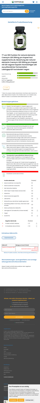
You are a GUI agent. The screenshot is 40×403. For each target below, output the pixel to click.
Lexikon (5, 347)
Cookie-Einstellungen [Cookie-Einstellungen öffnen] (8, 377)
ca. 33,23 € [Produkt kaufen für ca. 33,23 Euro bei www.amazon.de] (6, 87)
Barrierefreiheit (7, 372)
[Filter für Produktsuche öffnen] (37, 2)
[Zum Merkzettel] (33, 2)
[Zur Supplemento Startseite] (18, 2)
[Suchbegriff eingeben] (13, 11)
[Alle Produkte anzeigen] (34, 11)
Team (5, 351)
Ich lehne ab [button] (21, 400)
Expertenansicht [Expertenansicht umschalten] (9, 237)
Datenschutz (6, 368)
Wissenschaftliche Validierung (10, 354)
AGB (4, 374)
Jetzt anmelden (19, 317)
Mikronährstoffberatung (9, 358)
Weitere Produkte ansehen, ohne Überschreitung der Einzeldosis (20, 252)
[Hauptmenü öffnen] (3, 2)
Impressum (6, 367)
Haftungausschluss (8, 370)
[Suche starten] (27, 11)
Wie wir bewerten (7, 353)
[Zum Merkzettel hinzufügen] (38, 28)
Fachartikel (6, 349)
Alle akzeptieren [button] (13, 400)
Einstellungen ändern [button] (29, 400)
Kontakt (5, 356)
